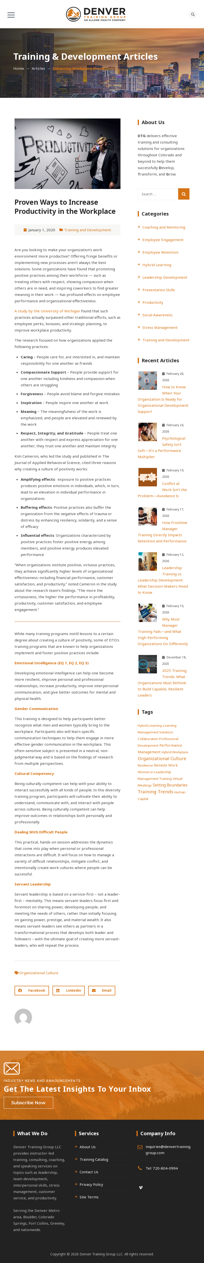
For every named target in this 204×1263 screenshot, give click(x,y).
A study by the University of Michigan (47, 310)
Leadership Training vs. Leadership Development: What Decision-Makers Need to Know (163, 580)
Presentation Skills (158, 289)
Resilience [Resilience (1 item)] (145, 765)
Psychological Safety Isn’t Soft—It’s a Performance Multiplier (161, 447)
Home (18, 68)
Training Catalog (94, 1159)
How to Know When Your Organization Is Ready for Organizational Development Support (163, 399)
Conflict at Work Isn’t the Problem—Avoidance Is (162, 489)
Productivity (152, 302)
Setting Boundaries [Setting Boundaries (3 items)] (170, 785)
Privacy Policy (91, 1184)
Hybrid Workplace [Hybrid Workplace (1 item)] (175, 752)
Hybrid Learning (156, 264)
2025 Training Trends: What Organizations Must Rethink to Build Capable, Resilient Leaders (162, 682)
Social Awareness (157, 314)
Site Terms (89, 1196)
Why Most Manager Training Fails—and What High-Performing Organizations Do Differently (163, 631)
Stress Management (160, 327)
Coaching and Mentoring (163, 227)
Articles (38, 68)
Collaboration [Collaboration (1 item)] (148, 739)
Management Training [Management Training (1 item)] (155, 778)
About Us (88, 1146)
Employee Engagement (163, 239)
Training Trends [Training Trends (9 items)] (155, 791)
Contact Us (89, 1171)
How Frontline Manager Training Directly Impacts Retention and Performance (162, 531)
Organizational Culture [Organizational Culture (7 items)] (162, 758)
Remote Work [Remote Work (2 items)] (166, 765)
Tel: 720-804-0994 (162, 1168)
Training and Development (87, 229)
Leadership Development (164, 277)
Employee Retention (160, 252)
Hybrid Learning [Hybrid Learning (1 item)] (150, 725)
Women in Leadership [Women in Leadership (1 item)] (154, 772)
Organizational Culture (38, 972)
